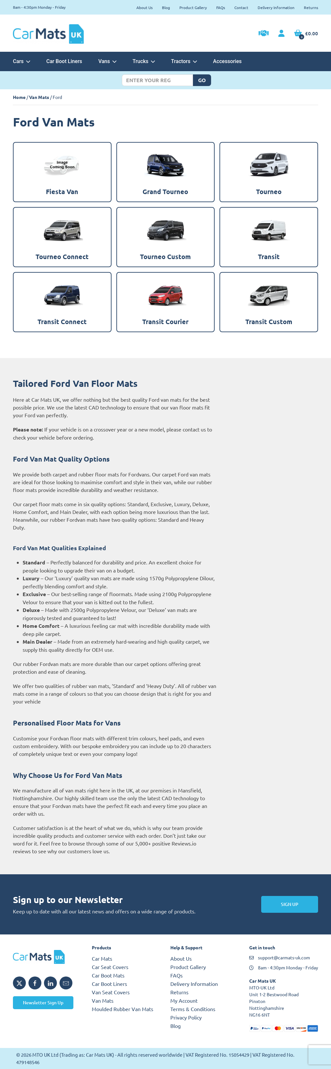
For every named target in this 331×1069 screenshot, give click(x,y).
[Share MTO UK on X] (19, 982)
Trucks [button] (144, 61)
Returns (311, 7)
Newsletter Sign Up (43, 1002)
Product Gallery (193, 7)
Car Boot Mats (108, 975)
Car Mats (102, 958)
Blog (166, 7)
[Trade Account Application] (264, 34)
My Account (184, 1000)
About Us (144, 7)
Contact (241, 7)
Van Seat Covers (111, 992)
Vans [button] (107, 61)
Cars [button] (21, 61)
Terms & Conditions (192, 1009)
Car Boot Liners (64, 61)
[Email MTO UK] (65, 982)
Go (202, 80)
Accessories (227, 61)
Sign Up (289, 904)
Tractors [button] (184, 61)
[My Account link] (281, 33)
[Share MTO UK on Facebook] (34, 982)
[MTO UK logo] (47, 957)
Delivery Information (276, 7)
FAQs (220, 7)
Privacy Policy (186, 1017)
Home (19, 97)
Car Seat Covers (110, 967)
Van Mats (39, 97)
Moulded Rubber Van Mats (122, 1009)
